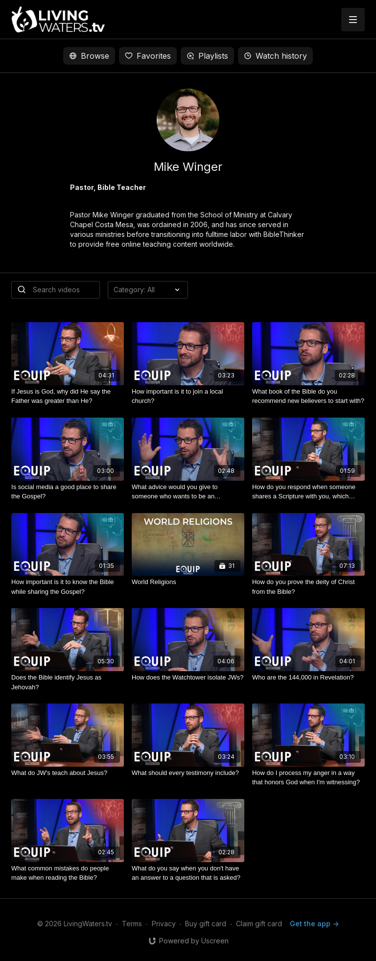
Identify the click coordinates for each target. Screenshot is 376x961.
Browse (89, 56)
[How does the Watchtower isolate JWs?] (188, 677)
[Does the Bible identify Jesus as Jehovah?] (67, 682)
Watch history (275, 56)
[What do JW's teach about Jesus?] (67, 773)
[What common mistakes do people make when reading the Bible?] (67, 873)
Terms (132, 923)
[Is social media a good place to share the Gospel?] (67, 491)
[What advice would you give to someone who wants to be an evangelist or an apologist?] (188, 491)
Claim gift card (259, 923)
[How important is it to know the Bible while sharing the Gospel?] (67, 586)
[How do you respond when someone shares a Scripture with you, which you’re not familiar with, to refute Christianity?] (308, 491)
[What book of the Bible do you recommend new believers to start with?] (308, 396)
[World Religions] (188, 582)
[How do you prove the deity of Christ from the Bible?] (308, 586)
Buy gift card (205, 923)
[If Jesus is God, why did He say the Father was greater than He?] (67, 396)
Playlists (207, 56)
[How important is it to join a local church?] (188, 396)
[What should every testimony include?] (188, 773)
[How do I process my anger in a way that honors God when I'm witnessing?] (308, 777)
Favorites (148, 56)
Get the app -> (314, 923)
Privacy (164, 923)
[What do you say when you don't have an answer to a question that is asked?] (188, 873)
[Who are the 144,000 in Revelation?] (308, 677)
